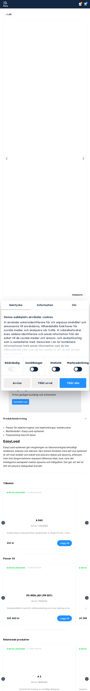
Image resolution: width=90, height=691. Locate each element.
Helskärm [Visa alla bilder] (78, 294)
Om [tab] (74, 305)
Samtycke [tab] (15, 305)
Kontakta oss (20, 402)
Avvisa (17, 383)
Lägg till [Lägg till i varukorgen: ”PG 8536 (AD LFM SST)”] (64, 618)
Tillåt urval (45, 383)
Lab (9, 14)
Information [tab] (45, 305)
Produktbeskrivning (15, 418)
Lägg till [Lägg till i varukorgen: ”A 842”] (64, 543)
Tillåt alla (73, 383)
